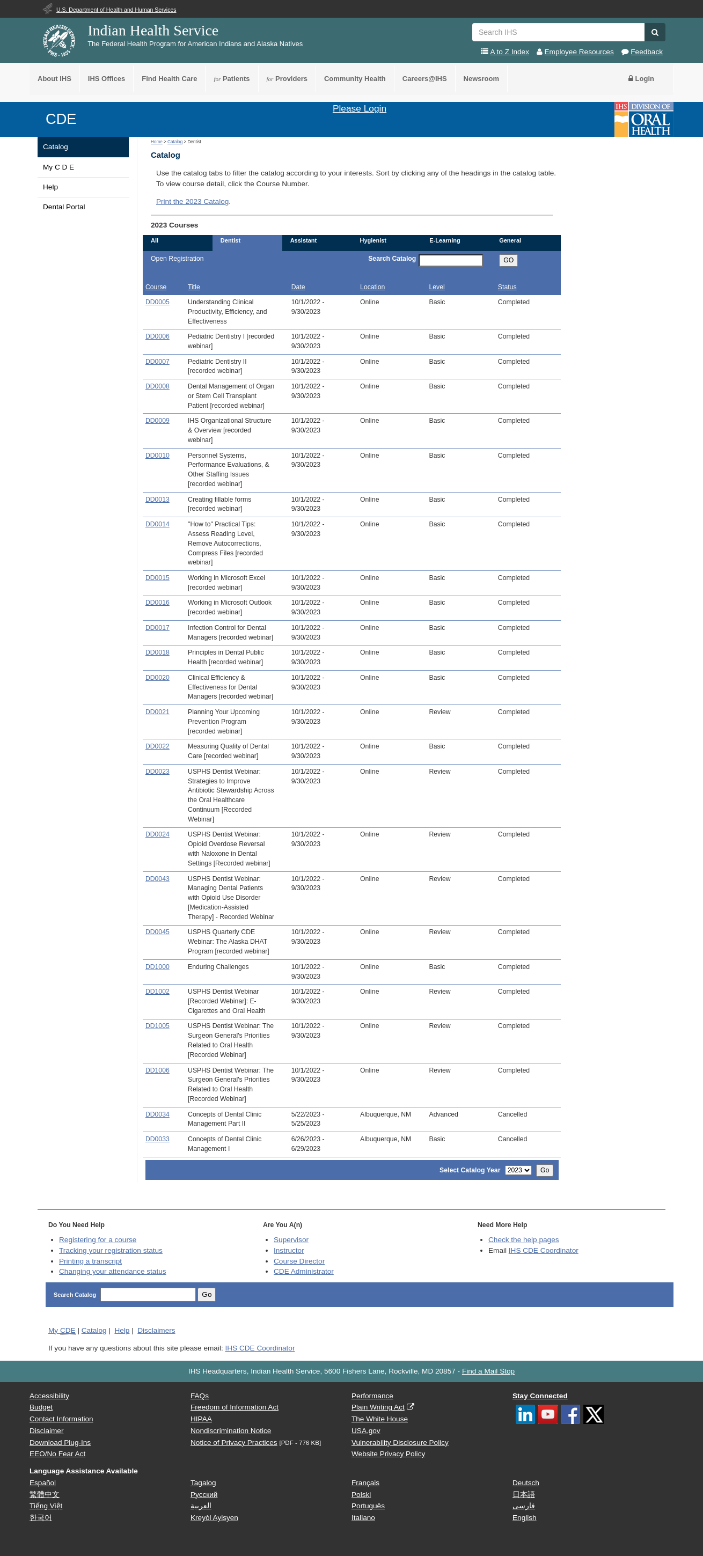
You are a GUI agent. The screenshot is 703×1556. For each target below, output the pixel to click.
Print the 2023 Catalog (192, 201)
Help (50, 187)
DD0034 (157, 1114)
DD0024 (157, 834)
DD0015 (157, 578)
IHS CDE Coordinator (543, 1250)
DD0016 (157, 602)
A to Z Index (509, 52)
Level (436, 287)
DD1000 (157, 967)
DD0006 (157, 336)
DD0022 (157, 746)
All (154, 240)
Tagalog (203, 1483)
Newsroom (481, 79)
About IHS (54, 79)
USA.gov (366, 1431)
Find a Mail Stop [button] (488, 1371)
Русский (204, 1495)
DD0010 (157, 455)
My (62, 1330)
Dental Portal (64, 207)
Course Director (299, 1261)
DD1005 (157, 1026)
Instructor (289, 1250)
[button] (655, 32)
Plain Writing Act (378, 1407)
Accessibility (49, 1396)
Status (507, 287)
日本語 (523, 1495)
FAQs (200, 1396)
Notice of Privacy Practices (234, 1442)
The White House (380, 1419)
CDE (61, 119)
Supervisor (291, 1240)
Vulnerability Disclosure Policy (400, 1442)
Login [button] (641, 79)
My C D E (58, 167)
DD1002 (157, 991)
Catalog (55, 147)
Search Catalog (392, 258)
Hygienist (373, 240)
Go (544, 1170)
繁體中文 (45, 1495)
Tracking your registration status (111, 1250)
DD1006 (157, 1070)
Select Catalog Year (470, 1170)
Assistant (303, 240)
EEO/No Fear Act (57, 1454)
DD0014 (157, 524)
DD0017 (157, 628)
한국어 (41, 1518)
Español (43, 1483)
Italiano (363, 1518)
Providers (287, 79)
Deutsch (525, 1483)
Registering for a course (97, 1240)
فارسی (523, 1506)
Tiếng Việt (46, 1506)
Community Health (355, 79)
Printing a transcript (90, 1261)
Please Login (359, 108)
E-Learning (444, 240)
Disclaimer (46, 1431)
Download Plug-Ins (60, 1442)
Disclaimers (156, 1330)
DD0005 (157, 302)
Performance (372, 1396)
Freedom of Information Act (235, 1407)
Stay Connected (540, 1396)
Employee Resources (579, 52)
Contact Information (61, 1419)
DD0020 (157, 677)
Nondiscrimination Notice (231, 1431)
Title (194, 287)
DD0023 (157, 771)
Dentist (230, 240)
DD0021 (157, 712)
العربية (201, 1506)
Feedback (647, 52)
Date (298, 287)
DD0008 (157, 386)
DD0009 (157, 420)
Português (368, 1506)
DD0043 (157, 879)
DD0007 (157, 361)
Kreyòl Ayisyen (214, 1518)
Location (372, 287)
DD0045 (157, 932)
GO (508, 260)
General (510, 240)
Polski (361, 1495)
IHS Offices (106, 79)
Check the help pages (523, 1240)
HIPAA (201, 1419)
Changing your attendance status (112, 1271)
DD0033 (157, 1139)
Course (155, 287)
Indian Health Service (152, 30)
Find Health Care (169, 79)
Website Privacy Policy (388, 1454)
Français (365, 1483)
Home (157, 142)
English (524, 1518)
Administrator (304, 1271)
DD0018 (157, 652)
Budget (41, 1407)
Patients (232, 79)
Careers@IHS (424, 79)
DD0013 (157, 499)
